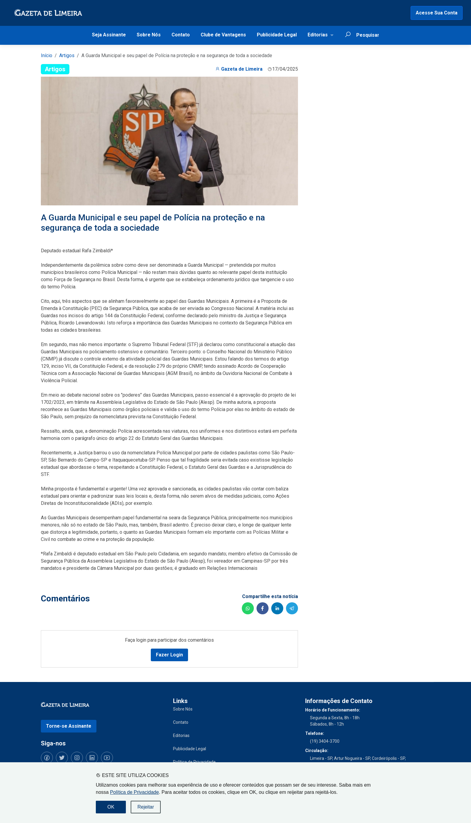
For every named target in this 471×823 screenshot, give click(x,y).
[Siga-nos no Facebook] (47, 758)
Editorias (318, 35)
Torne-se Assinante (68, 726)
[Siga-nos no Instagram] (77, 758)
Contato (181, 35)
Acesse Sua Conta (436, 13)
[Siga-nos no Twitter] (62, 758)
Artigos (66, 55)
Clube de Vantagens (223, 35)
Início (46, 55)
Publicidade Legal (277, 35)
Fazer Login (169, 655)
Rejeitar (145, 806)
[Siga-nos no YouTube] (107, 758)
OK (110, 806)
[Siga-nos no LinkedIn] (92, 758)
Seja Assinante (109, 35)
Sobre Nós (149, 35)
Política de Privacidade (134, 792)
